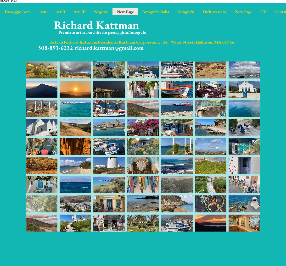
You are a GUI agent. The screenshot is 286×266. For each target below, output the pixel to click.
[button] (41, 69)
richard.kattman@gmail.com (109, 47)
